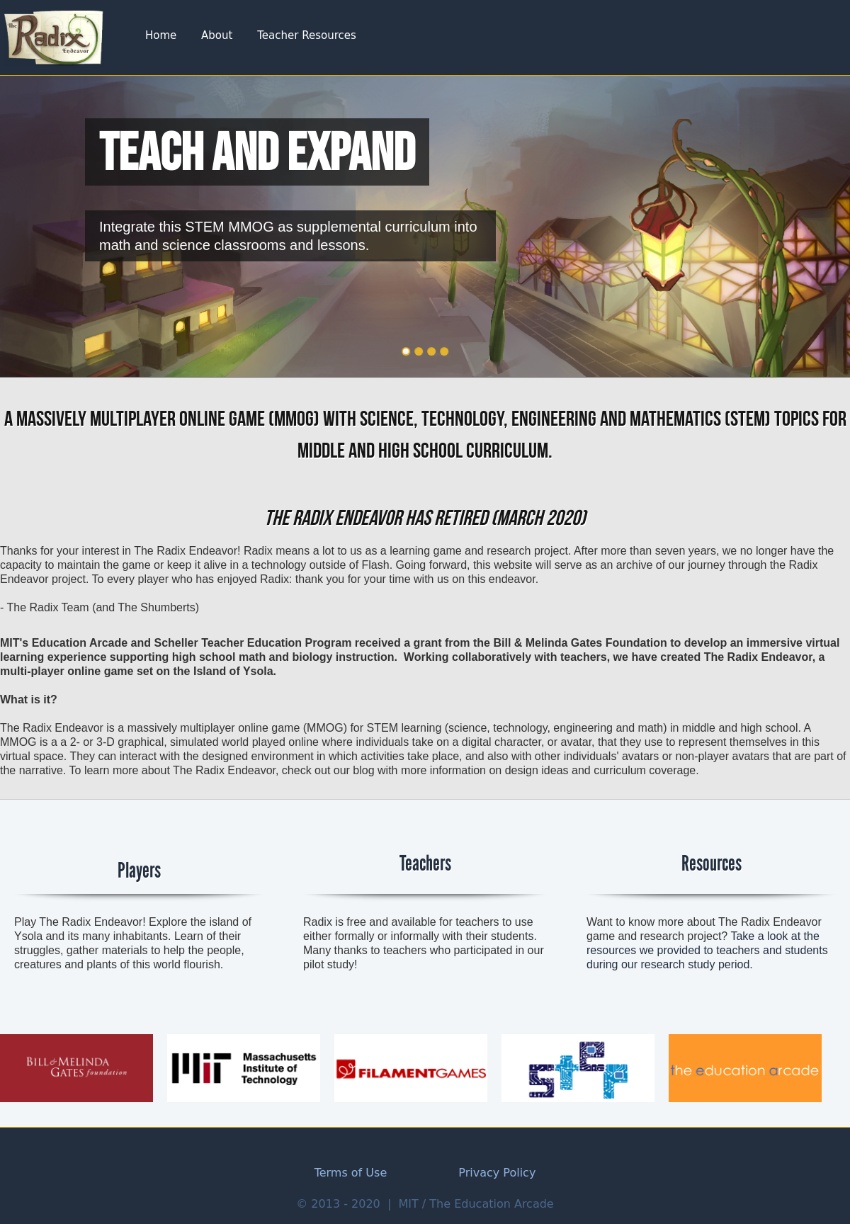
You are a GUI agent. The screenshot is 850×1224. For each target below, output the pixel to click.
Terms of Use (350, 1172)
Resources (711, 863)
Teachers (425, 863)
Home (160, 35)
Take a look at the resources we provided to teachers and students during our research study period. (707, 950)
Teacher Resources (306, 35)
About (216, 35)
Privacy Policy (497, 1172)
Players (139, 870)
